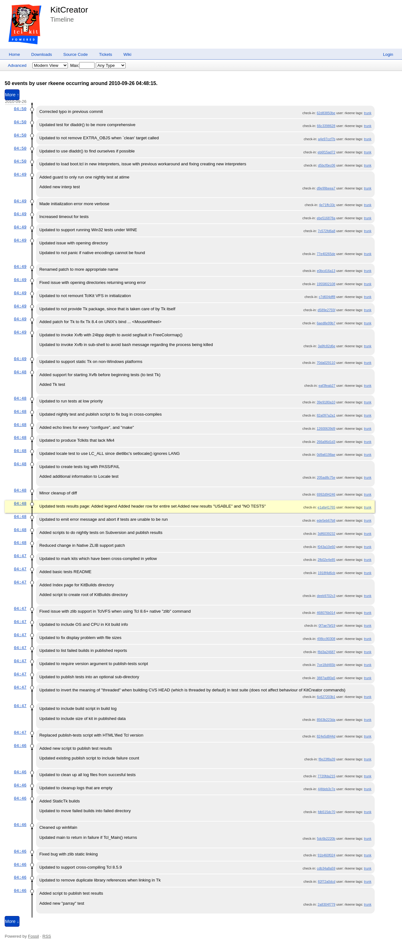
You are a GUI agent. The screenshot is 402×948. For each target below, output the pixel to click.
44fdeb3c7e (326, 789)
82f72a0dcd (326, 881)
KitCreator (69, 9)
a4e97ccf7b (326, 139)
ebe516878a (326, 218)
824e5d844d (326, 736)
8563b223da (326, 720)
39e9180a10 (326, 402)
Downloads (41, 54)
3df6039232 (326, 533)
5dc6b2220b (326, 838)
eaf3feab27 (326, 385)
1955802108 (326, 284)
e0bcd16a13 (326, 271)
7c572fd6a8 (326, 231)
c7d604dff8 (327, 297)
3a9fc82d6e (326, 346)
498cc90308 (326, 639)
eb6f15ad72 (326, 152)
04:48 (20, 372)
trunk (368, 113)
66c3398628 (326, 126)
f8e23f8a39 (326, 759)
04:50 (20, 109)
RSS (46, 936)
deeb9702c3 (326, 596)
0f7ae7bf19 (326, 625)
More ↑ (12, 94)
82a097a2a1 (326, 415)
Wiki (127, 54)
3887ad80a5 (326, 678)
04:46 (20, 745)
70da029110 (326, 363)
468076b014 (326, 613)
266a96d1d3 (326, 442)
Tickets (105, 54)
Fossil (33, 936)
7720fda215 (326, 776)
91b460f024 (326, 855)
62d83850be (326, 113)
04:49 (20, 174)
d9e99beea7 (326, 188)
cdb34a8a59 (326, 868)
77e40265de (326, 254)
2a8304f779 (326, 904)
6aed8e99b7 (326, 323)
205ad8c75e (326, 477)
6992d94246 (326, 494)
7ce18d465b (326, 665)
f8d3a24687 (326, 652)
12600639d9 (326, 428)
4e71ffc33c (327, 205)
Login (388, 54)
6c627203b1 (326, 697)
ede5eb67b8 (326, 520)
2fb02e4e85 (326, 560)
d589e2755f (326, 310)
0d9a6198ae (326, 454)
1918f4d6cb (326, 573)
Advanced (17, 65)
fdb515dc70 (326, 812)
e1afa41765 (326, 507)
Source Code (75, 54)
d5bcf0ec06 (326, 165)
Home (14, 54)
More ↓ (12, 921)
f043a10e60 (326, 547)
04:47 (20, 556)
